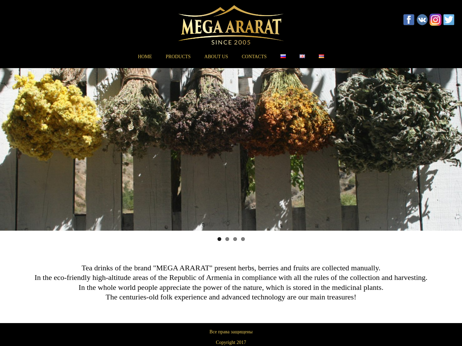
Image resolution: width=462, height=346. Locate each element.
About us (216, 56)
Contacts (254, 56)
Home (145, 56)
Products (178, 56)
